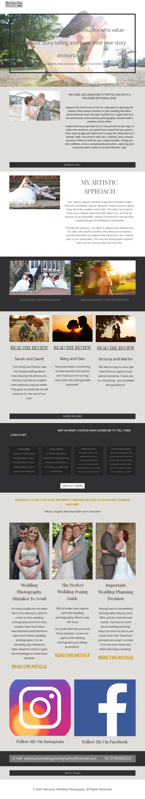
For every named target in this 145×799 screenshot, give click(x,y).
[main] (72, 43)
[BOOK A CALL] (72, 165)
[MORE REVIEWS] (72, 416)
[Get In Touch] (72, 773)
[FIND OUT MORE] (72, 486)
